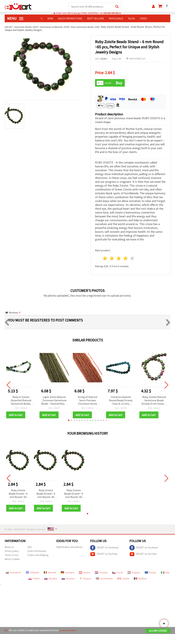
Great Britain (104, 579)
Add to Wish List (135, 59)
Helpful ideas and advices (69, 547)
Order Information (36, 551)
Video (143, 18)
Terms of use (11, 555)
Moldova (140, 579)
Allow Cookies (158, 630)
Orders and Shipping (38, 555)
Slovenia (68, 578)
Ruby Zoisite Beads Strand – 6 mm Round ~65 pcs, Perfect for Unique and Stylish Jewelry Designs (18, 494)
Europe (150, 573)
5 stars (132, 258)
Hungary (133, 572)
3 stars (118, 258)
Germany (67, 572)
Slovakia (50, 578)
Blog (131, 18)
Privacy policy (12, 551)
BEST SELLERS (95, 18)
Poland (33, 578)
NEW (50, 18)
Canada (123, 579)
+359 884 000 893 (110, 13)
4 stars (125, 258)
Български (13, 573)
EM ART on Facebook (104, 548)
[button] (68, 420)
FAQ (29, 547)
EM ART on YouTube (103, 554)
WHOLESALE (116, 18)
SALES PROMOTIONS (70, 18)
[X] (6, 630)
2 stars (112, 258)
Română (50, 573)
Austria (84, 572)
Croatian (101, 572)
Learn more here (68, 630)
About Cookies (12, 559)
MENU (15, 18)
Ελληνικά (32, 573)
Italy (165, 572)
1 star (105, 258)
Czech (117, 572)
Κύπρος (85, 579)
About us (9, 547)
